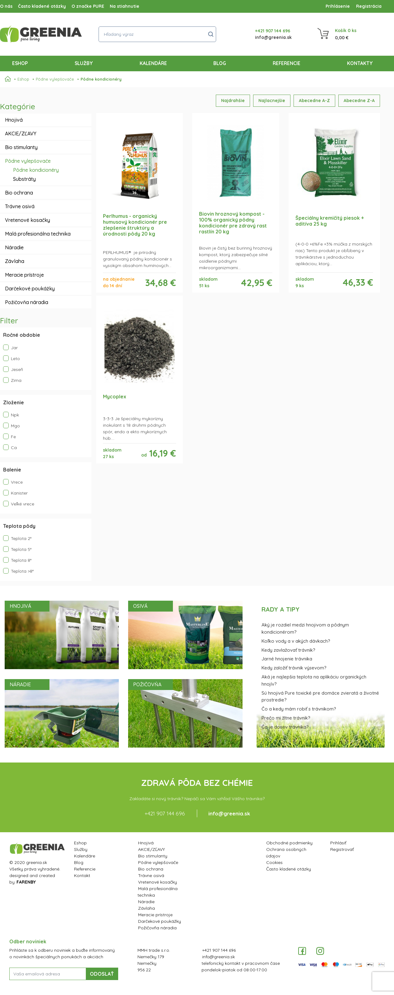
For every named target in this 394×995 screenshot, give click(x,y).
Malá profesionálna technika (38, 234)
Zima (12, 380)
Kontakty (360, 63)
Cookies (274, 862)
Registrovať (342, 849)
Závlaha (14, 261)
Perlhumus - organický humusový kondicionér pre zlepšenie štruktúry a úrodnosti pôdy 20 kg (135, 225)
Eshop (21, 62)
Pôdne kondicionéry (101, 79)
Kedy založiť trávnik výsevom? (294, 668)
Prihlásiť (338, 843)
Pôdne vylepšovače (55, 79)
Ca (10, 447)
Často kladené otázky (42, 6)
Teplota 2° (17, 538)
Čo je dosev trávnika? (285, 727)
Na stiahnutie (124, 6)
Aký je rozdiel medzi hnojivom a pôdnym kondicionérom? (305, 628)
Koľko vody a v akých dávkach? (296, 641)
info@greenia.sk (273, 37)
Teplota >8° (18, 571)
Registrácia (369, 6)
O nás (6, 6)
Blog (219, 63)
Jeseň (13, 369)
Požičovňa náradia (26, 302)
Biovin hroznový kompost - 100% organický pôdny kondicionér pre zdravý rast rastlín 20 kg (233, 223)
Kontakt (82, 875)
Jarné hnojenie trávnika (287, 659)
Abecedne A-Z (314, 100)
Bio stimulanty (21, 147)
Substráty (24, 179)
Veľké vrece (18, 504)
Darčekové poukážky (30, 288)
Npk (11, 415)
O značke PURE (88, 6)
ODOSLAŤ (102, 974)
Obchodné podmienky (289, 843)
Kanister (15, 493)
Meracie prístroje (24, 275)
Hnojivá (14, 120)
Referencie (286, 63)
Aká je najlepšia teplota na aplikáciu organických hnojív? (314, 680)
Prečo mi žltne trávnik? (286, 718)
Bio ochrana (19, 193)
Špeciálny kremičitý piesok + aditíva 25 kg (329, 221)
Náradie (14, 247)
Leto (11, 358)
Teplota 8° (17, 560)
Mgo (11, 426)
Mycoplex (114, 396)
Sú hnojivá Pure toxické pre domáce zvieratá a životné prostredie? (320, 696)
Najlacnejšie (271, 100)
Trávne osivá (20, 206)
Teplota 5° (17, 549)
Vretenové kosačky (27, 220)
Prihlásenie (338, 6)
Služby (84, 63)
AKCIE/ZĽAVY (20, 133)
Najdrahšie (233, 100)
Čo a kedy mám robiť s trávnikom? (299, 709)
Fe (9, 436)
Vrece (13, 482)
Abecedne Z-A (359, 100)
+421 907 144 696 (272, 31)
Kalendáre (153, 63)
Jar (10, 347)
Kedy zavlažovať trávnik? (288, 650)
